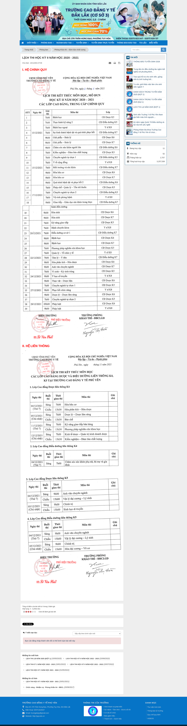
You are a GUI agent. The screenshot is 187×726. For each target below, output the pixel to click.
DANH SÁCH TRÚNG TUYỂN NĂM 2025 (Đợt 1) (147, 100)
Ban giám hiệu (109, 716)
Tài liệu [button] (143, 43)
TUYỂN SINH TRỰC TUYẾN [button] (102, 43)
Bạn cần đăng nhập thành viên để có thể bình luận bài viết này (50, 641)
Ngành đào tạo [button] (65, 43)
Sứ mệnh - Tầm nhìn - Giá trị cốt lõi (117, 710)
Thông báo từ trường (155, 711)
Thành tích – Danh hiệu (113, 719)
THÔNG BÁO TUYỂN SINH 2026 (146, 62)
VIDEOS (150, 718)
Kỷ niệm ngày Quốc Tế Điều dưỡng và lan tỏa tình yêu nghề (148, 123)
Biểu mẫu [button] (153, 43)
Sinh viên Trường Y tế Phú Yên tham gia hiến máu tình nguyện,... (148, 116)
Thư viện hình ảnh (154, 707)
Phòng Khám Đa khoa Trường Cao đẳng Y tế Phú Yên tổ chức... (147, 131)
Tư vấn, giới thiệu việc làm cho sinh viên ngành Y (147, 85)
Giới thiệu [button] (32, 43)
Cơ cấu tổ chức (110, 713)
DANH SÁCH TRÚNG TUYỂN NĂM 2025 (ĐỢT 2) (147, 93)
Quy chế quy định (153, 715)
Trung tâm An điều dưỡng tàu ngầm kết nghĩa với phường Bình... (149, 70)
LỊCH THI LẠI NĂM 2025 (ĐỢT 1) (146, 107)
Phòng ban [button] (47, 43)
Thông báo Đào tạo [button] (126, 43)
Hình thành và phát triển (113, 707)
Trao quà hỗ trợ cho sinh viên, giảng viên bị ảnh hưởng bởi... (147, 78)
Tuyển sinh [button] (82, 43)
